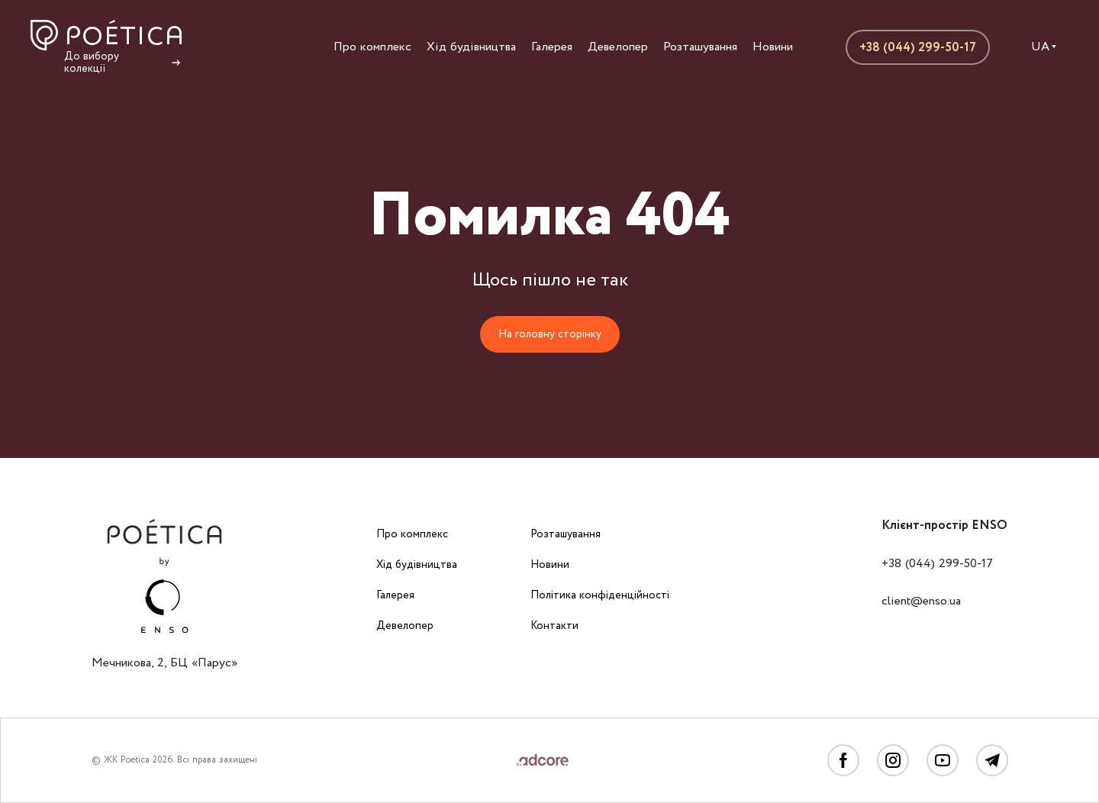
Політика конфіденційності (599, 595)
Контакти (554, 626)
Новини (773, 48)
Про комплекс (372, 48)
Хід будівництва (471, 48)
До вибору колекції (123, 62)
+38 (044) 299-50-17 (917, 47)
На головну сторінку (549, 334)
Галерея (551, 48)
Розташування (700, 48)
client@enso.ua (921, 601)
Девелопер (618, 48)
